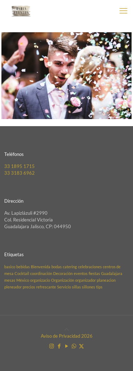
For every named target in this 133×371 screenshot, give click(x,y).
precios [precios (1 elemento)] (29, 287)
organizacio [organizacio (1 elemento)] (40, 280)
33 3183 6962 (19, 173)
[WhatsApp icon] (74, 346)
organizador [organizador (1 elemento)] (85, 280)
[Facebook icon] (59, 346)
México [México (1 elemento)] (22, 280)
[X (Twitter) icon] (81, 346)
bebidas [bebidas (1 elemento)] (23, 266)
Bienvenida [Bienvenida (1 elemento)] (40, 266)
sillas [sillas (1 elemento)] (76, 287)
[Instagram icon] (51, 346)
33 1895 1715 (19, 166)
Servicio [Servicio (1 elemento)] (64, 287)
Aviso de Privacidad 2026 (67, 336)
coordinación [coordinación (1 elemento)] (41, 273)
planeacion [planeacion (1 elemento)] (106, 280)
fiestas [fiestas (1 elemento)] (94, 273)
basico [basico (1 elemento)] (9, 266)
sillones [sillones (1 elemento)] (88, 287)
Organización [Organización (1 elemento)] (62, 280)
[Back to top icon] (66, 329)
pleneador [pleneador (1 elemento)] (13, 287)
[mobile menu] (123, 11)
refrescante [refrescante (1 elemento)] (46, 287)
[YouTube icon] (66, 346)
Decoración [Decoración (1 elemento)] (63, 273)
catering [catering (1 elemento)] (70, 266)
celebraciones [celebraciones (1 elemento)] (90, 266)
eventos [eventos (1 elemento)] (81, 273)
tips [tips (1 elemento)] (99, 287)
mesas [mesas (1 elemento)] (9, 280)
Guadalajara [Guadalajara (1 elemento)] (111, 273)
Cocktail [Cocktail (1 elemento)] (22, 273)
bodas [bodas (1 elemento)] (56, 266)
